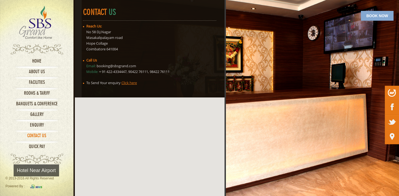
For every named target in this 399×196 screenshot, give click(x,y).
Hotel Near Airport (36, 170)
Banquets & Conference (37, 104)
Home (36, 61)
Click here (129, 82)
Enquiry (37, 125)
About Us (37, 72)
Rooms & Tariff (37, 93)
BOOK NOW (377, 16)
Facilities (37, 82)
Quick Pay (37, 147)
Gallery (37, 114)
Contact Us (36, 136)
